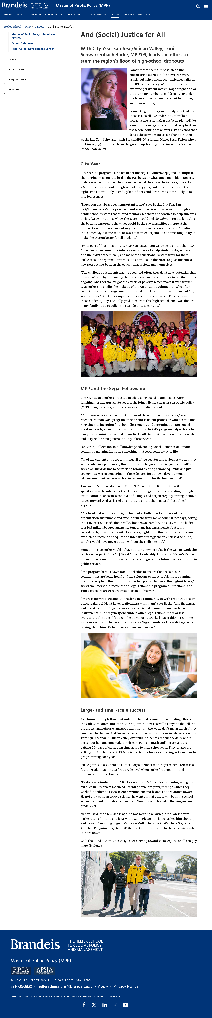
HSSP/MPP (129, 14)
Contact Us (16, 70)
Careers (39, 26)
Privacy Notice (126, 986)
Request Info (17, 80)
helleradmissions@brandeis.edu (65, 986)
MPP (28, 26)
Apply (12, 60)
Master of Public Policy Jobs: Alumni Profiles (33, 36)
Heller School (12, 26)
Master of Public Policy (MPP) (83, 5)
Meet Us (14, 89)
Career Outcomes (22, 43)
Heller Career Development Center (32, 49)
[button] (206, 6)
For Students (145, 14)
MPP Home (7, 14)
